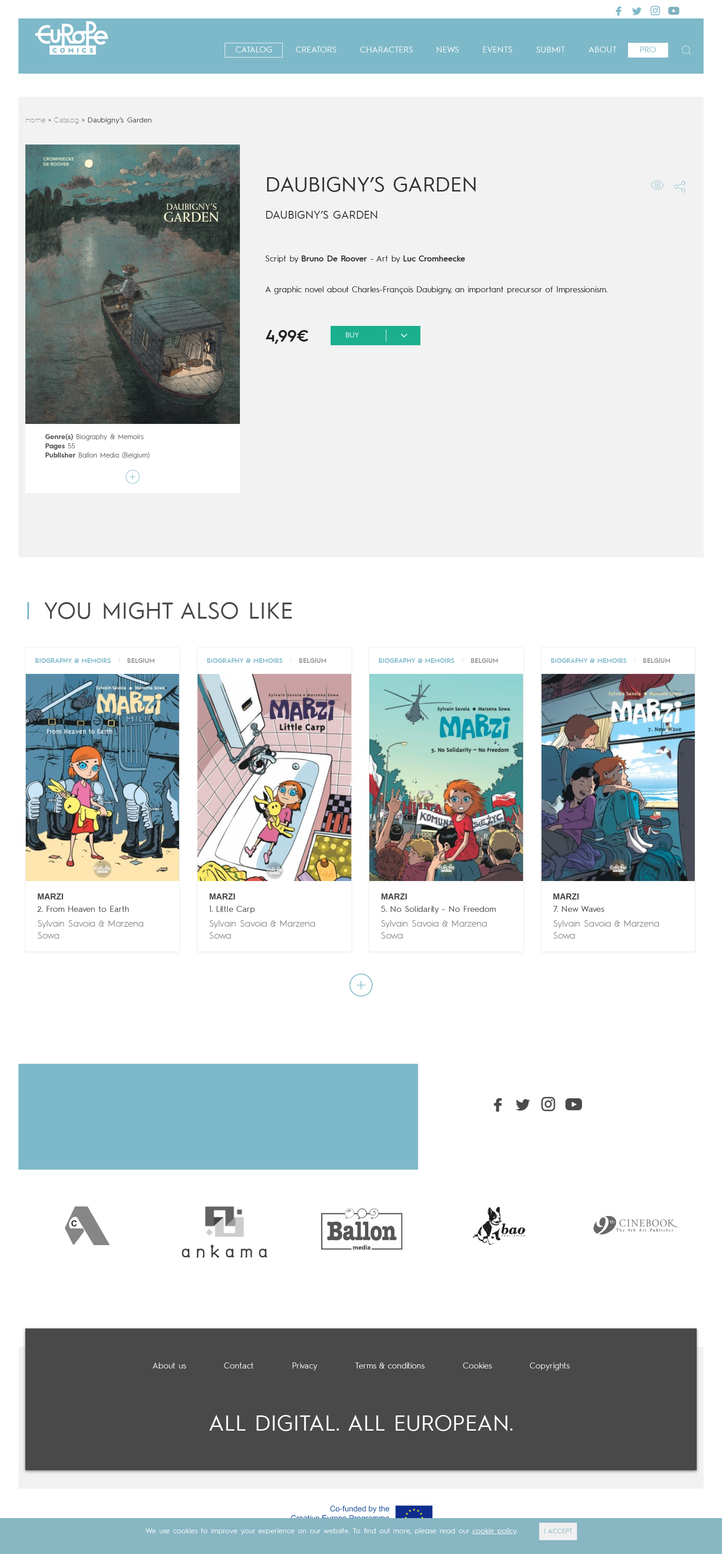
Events (497, 50)
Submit (550, 50)
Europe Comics (87, 46)
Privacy (304, 1366)
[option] (87, 1225)
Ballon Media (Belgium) (114, 455)
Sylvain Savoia (66, 924)
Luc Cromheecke (434, 259)
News (447, 50)
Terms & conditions (390, 1366)
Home (35, 120)
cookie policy (494, 1531)
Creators (316, 50)
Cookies (477, 1366)
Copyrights (550, 1366)
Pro (648, 50)
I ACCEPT (558, 1531)
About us (169, 1366)
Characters (386, 50)
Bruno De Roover (334, 259)
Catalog (253, 50)
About (602, 50)
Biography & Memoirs (110, 437)
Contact (239, 1366)
